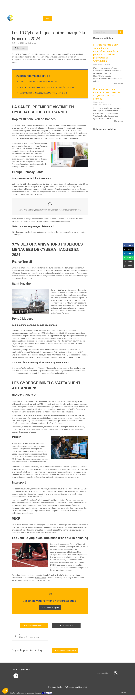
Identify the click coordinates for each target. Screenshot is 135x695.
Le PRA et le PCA (42, 368)
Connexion (121, 692)
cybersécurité (36, 500)
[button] (5, 691)
